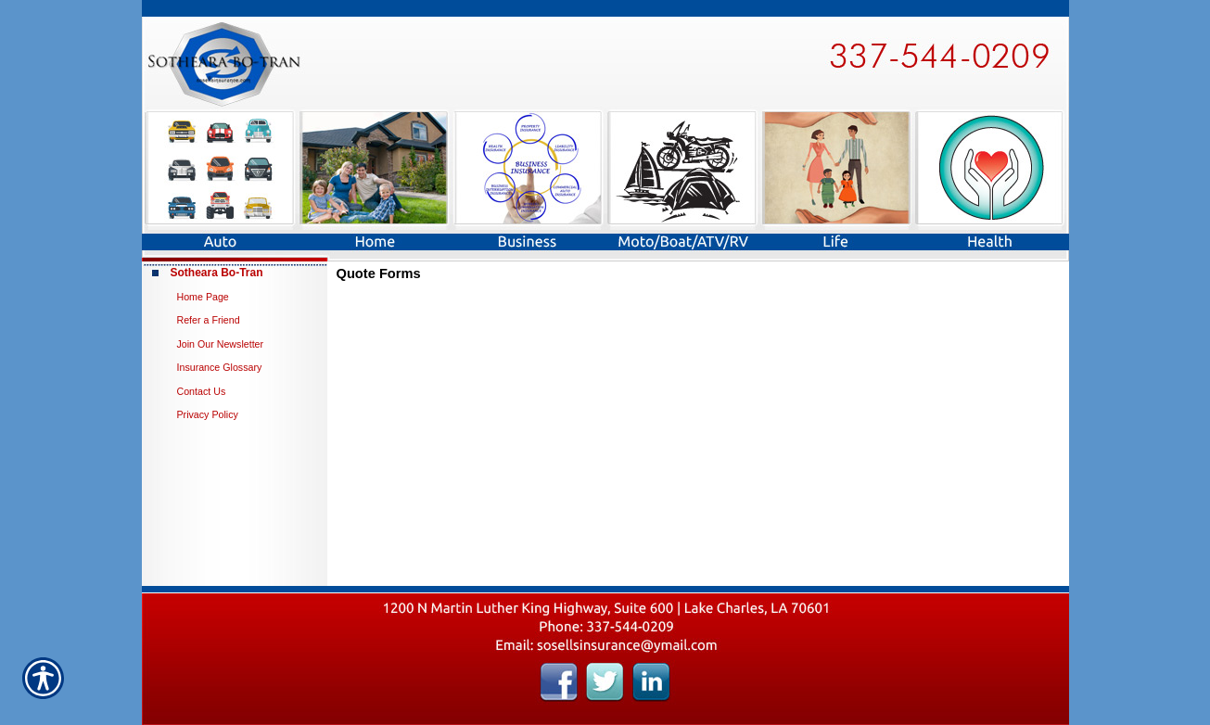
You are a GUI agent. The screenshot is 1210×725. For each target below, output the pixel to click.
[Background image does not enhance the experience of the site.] (234, 273)
